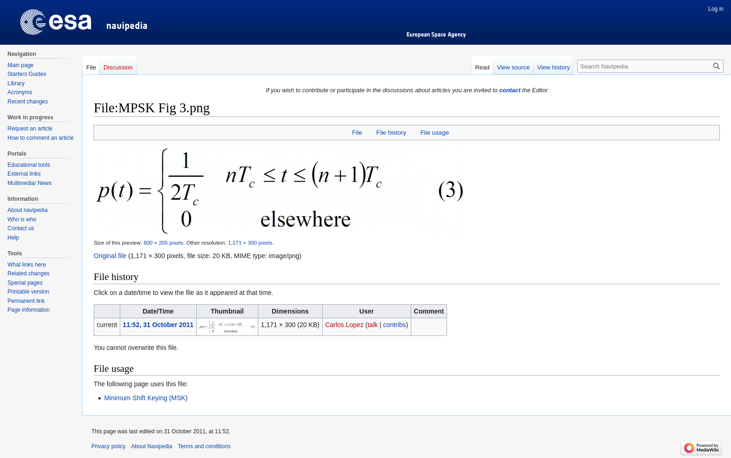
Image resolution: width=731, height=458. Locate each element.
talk (372, 324)
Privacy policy (108, 446)
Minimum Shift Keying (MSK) (145, 398)
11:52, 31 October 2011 (158, 324)
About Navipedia (151, 446)
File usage (435, 132)
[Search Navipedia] (650, 66)
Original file (110, 256)
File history (391, 132)
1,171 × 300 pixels (250, 242)
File (357, 132)
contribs (394, 324)
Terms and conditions (204, 446)
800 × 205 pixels (163, 242)
